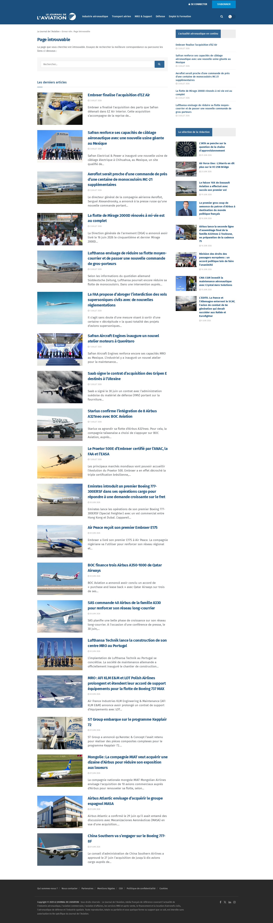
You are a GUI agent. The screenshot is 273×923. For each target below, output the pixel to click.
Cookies (163, 888)
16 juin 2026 (205, 218)
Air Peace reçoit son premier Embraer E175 (123, 527)
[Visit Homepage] (57, 16)
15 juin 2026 (205, 290)
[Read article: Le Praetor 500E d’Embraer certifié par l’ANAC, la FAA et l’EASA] (60, 462)
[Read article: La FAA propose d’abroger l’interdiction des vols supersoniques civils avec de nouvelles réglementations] (60, 308)
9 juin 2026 (205, 321)
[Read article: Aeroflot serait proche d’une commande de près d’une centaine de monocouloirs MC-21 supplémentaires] (60, 188)
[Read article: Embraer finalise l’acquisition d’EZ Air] (60, 108)
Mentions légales (106, 888)
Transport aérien (121, 16)
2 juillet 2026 (95, 100)
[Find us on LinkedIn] (230, 902)
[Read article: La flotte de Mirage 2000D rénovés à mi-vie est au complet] (60, 229)
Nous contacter (69, 888)
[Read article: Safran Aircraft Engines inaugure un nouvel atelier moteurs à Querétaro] (60, 349)
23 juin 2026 (205, 171)
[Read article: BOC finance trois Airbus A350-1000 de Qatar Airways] (60, 579)
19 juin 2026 (205, 194)
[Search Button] (221, 16)
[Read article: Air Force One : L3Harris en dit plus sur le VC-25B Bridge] (186, 169)
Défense (160, 16)
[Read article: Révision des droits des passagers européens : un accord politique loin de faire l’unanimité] (186, 259)
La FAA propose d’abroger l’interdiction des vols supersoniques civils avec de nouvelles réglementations (127, 299)
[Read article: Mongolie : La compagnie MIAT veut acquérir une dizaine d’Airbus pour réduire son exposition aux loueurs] (60, 770)
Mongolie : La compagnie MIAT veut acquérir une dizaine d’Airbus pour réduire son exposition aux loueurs (128, 762)
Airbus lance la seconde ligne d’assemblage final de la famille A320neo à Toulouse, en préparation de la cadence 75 (216, 234)
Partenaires (87, 888)
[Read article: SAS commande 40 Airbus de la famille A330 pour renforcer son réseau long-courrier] (60, 616)
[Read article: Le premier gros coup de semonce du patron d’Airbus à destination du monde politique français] (186, 208)
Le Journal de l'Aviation (48, 31)
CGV (121, 888)
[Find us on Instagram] (234, 902)
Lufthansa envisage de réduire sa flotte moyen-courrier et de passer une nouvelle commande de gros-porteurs (127, 258)
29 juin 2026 (94, 730)
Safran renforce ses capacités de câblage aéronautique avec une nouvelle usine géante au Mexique (126, 138)
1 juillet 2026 (95, 311)
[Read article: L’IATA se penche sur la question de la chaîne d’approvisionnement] (186, 149)
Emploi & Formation (180, 16)
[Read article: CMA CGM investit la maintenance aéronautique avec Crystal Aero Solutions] (186, 283)
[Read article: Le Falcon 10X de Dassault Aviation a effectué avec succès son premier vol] (186, 188)
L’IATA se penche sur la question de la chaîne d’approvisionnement (212, 147)
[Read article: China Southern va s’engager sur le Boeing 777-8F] (60, 849)
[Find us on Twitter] (225, 902)
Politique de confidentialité (141, 888)
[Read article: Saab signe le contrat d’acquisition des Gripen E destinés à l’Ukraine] (60, 387)
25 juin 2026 (205, 155)
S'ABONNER (224, 4)
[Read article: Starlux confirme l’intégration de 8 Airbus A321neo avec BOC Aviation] (60, 424)
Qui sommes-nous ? (47, 888)
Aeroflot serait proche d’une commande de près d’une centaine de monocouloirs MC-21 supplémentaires (127, 179)
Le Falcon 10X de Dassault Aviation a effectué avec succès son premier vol (214, 186)
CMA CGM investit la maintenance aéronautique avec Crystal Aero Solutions (215, 281)
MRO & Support (143, 16)
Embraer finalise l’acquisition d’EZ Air (119, 95)
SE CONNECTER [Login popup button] (198, 4)
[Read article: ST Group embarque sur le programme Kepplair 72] (60, 733)
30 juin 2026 (94, 502)
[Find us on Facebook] (220, 902)
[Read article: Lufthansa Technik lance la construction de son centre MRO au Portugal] (60, 654)
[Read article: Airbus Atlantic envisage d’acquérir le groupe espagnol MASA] (60, 812)
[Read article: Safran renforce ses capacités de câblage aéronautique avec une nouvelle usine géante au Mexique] (60, 146)
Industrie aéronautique (95, 16)
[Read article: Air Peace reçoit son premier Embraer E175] (60, 541)
